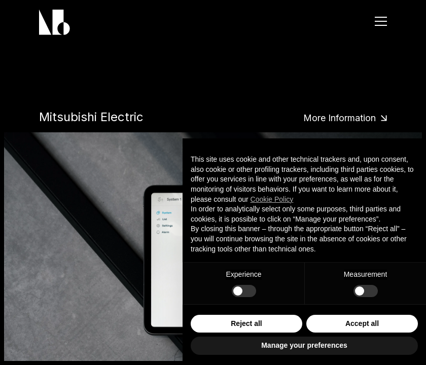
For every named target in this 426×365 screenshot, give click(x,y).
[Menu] (381, 21)
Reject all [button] (246, 323)
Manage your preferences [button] (304, 345)
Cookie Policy (272, 199)
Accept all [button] (362, 323)
